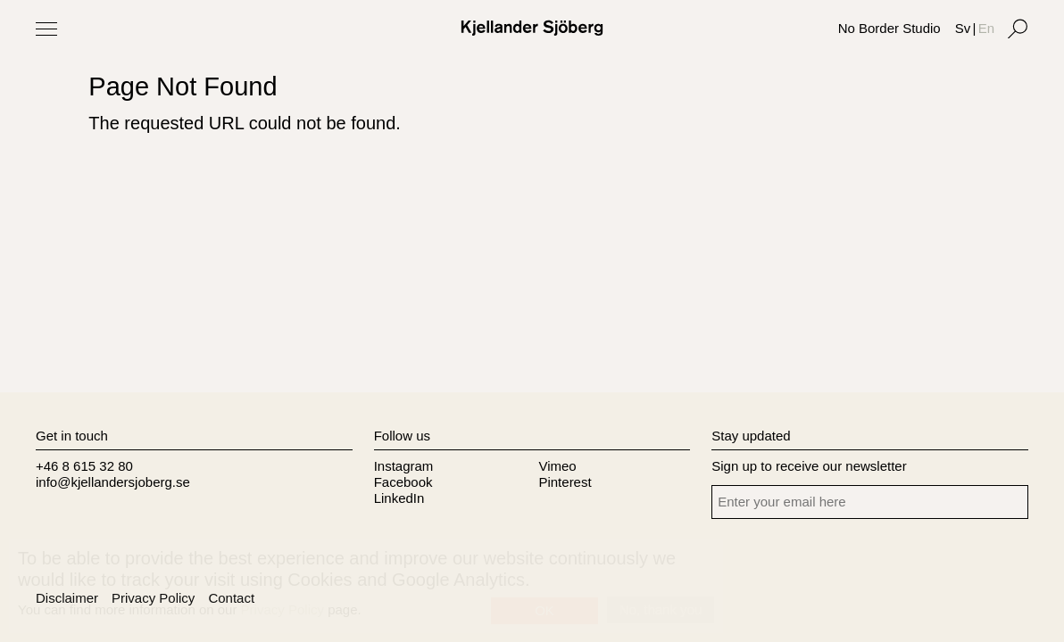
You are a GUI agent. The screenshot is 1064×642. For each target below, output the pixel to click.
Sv (963, 28)
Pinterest (564, 482)
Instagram (404, 465)
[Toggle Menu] (46, 28)
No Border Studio (889, 28)
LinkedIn (399, 498)
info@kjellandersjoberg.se (113, 482)
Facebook (403, 482)
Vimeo (557, 465)
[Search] (1017, 28)
